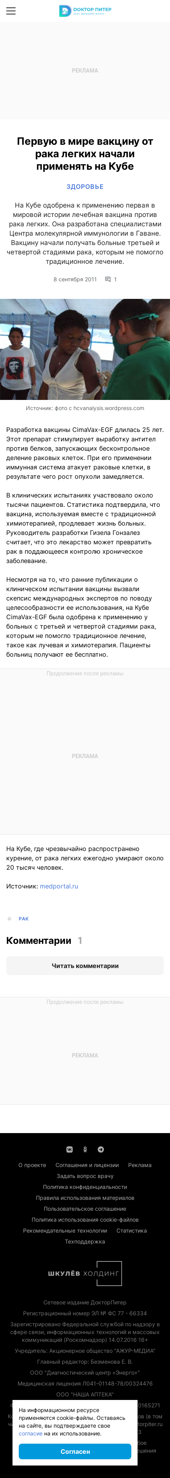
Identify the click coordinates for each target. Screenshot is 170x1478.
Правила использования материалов (85, 1197)
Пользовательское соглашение (85, 1208)
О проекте (32, 1165)
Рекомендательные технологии (65, 1230)
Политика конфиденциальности (85, 1186)
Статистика (131, 1230)
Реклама (140, 1165)
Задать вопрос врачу (85, 1175)
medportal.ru (59, 886)
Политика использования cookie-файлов (85, 1219)
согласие (31, 1433)
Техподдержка (85, 1241)
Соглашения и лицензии (87, 1165)
